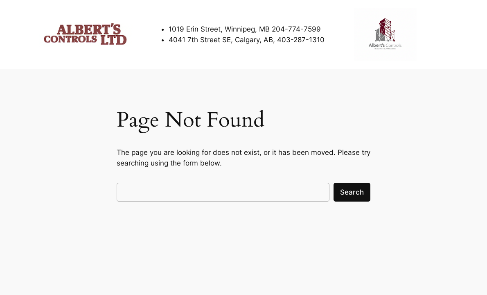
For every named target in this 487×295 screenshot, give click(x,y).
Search (352, 192)
